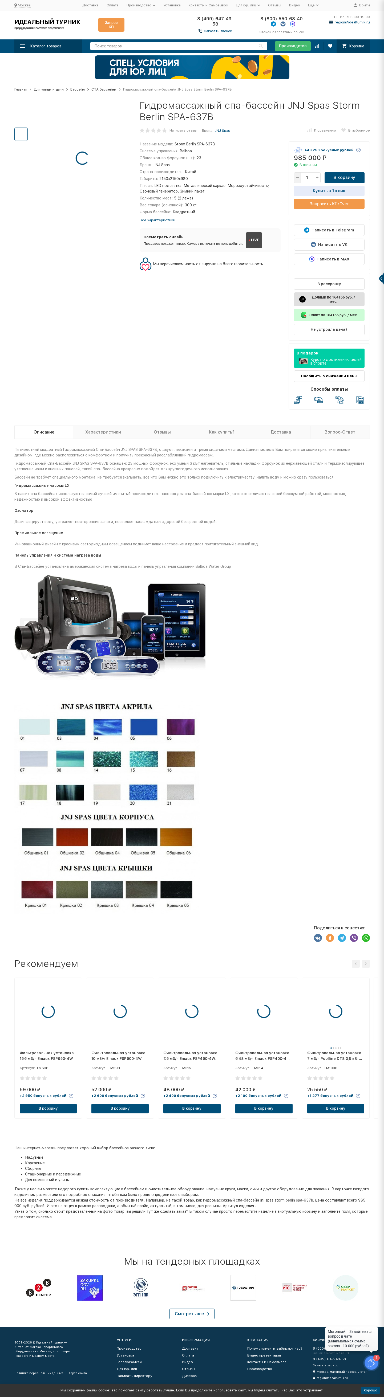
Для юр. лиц (127, 1369)
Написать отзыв (183, 130)
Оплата (113, 5)
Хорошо (370, 1390)
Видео (294, 5)
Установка (172, 5)
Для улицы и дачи (49, 89)
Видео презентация (264, 1355)
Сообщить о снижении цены (329, 376)
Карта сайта (77, 1373)
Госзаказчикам (129, 1362)
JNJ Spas (222, 131)
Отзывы (274, 5)
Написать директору (134, 1376)
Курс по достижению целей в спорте (336, 361)
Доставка (90, 5)
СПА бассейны (103, 89)
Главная (20, 89)
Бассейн (77, 89)
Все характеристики (157, 220)
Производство (293, 46)
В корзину (344, 177)
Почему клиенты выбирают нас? (274, 1348)
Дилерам (189, 1376)
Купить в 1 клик (329, 190)
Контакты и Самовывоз (208, 5)
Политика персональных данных (38, 1373)
